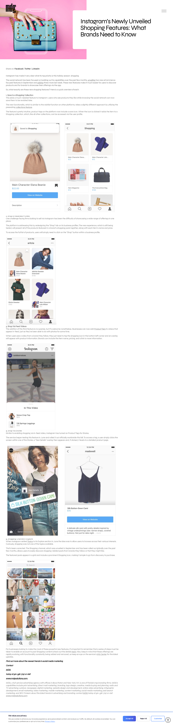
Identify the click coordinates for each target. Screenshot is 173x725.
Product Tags (100, 330)
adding (40, 82)
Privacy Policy (50, 721)
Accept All (129, 719)
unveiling (92, 80)
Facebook (19, 68)
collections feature (24, 109)
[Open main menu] (164, 12)
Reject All (143, 719)
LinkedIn (36, 68)
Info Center (102, 656)
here (74, 653)
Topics (30, 543)
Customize (158, 719)
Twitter (28, 68)
